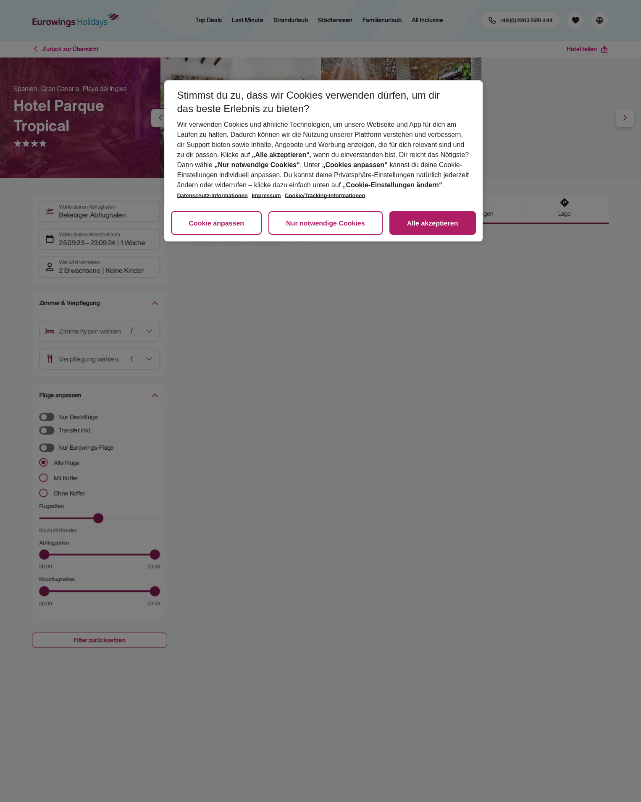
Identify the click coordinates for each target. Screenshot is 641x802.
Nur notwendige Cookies (325, 223)
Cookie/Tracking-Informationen (325, 195)
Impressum (266, 195)
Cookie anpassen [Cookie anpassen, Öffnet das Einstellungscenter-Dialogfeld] (216, 223)
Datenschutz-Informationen (212, 195)
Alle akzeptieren (432, 223)
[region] (323, 160)
